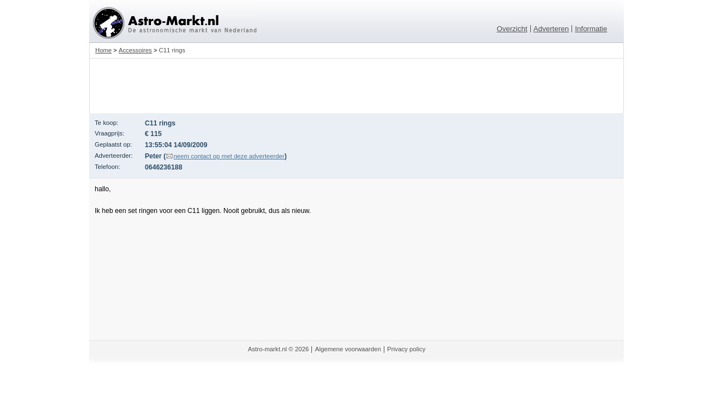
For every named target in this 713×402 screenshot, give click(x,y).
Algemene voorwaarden (348, 349)
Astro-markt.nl (267, 349)
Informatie (591, 29)
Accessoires (135, 50)
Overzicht (512, 29)
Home (103, 50)
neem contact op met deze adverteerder (229, 156)
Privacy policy (406, 349)
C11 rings (172, 50)
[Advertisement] (356, 86)
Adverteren (551, 29)
